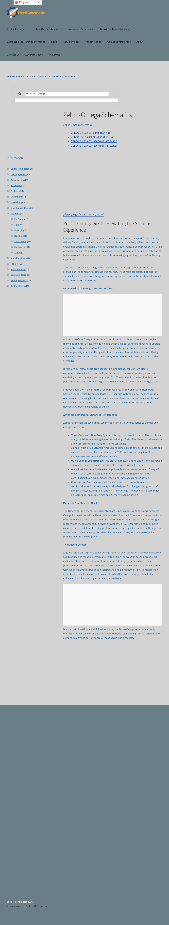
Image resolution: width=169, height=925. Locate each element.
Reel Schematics (16, 29)
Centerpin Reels (19, 174)
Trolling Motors (19, 280)
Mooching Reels (19, 258)
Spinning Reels (18, 274)
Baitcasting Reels (20, 168)
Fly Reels (15, 191)
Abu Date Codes (34, 54)
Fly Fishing (19, 218)
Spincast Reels (18, 269)
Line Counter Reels (20, 207)
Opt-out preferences (119, 41)
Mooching (19, 230)
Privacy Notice (93, 41)
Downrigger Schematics (81, 29)
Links (54, 41)
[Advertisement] (138, 801)
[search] (67, 94)
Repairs (14, 263)
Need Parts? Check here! (83, 214)
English (21, 3)
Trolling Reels (18, 286)
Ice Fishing (16, 202)
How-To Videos (71, 41)
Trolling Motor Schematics (46, 29)
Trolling (18, 252)
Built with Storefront (37, 906)
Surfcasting (20, 246)
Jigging (18, 224)
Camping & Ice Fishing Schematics (26, 41)
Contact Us (13, 54)
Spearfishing (21, 241)
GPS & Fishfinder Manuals (114, 29)
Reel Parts (54, 54)
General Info (17, 196)
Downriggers (17, 179)
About (139, 41)
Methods (15, 213)
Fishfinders (16, 185)
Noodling (19, 235)
